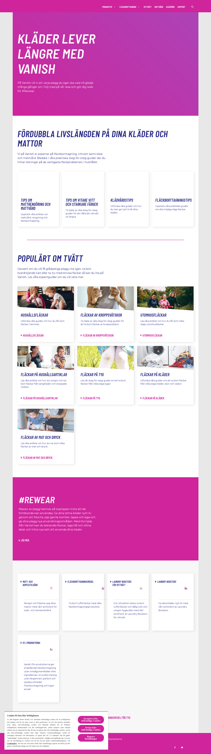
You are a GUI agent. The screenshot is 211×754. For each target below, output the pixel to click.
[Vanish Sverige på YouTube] (182, 747)
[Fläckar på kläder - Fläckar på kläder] (152, 398)
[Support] (181, 7)
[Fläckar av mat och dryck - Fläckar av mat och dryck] (37, 457)
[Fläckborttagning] (128, 7)
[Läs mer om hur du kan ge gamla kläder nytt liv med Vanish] (24, 540)
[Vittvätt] (147, 7)
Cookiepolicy (12, 743)
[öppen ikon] (192, 7)
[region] (56, 730)
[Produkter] (107, 7)
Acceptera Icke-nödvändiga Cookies (91, 719)
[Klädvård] (170, 7)
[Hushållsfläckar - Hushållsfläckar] (32, 335)
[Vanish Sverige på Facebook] (175, 747)
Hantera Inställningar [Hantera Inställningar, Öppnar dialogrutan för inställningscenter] (91, 737)
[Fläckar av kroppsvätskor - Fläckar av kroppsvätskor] (97, 335)
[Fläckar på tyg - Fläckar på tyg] (90, 398)
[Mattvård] (158, 7)
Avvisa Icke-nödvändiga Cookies (91, 728)
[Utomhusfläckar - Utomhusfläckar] (151, 335)
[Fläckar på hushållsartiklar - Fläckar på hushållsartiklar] (39, 398)
